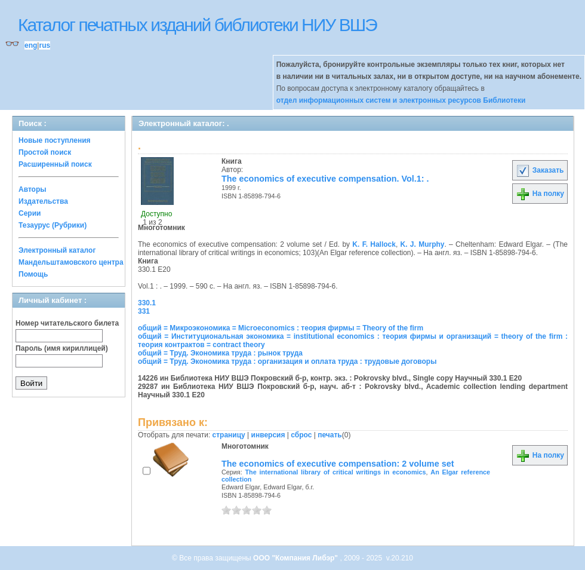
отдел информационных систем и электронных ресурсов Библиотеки (401, 100)
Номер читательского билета (67, 323)
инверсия (268, 435)
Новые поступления (55, 140)
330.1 (147, 303)
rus (44, 45)
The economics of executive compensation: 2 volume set (337, 463)
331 (144, 311)
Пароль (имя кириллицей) (62, 348)
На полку (540, 193)
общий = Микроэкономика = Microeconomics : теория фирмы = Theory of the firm (280, 328)
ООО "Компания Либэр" (296, 558)
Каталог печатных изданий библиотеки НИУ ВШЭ (197, 25)
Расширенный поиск (55, 164)
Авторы (33, 189)
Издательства (43, 201)
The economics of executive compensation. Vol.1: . (325, 178)
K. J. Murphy (423, 244)
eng (30, 45)
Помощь (33, 274)
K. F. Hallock (374, 244)
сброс (301, 435)
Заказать (540, 170)
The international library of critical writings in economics (335, 472)
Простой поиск (45, 152)
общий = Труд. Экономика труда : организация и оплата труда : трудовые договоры (287, 361)
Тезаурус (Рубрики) (53, 225)
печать (330, 435)
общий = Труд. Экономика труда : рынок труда (220, 353)
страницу (229, 435)
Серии (30, 213)
